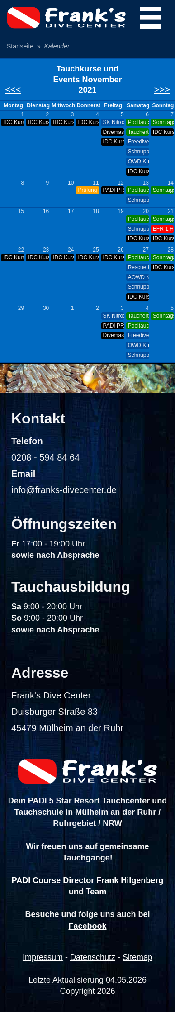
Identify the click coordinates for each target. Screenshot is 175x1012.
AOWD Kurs (138, 277)
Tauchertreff (138, 132)
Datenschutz (92, 957)
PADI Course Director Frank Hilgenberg (88, 880)
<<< (13, 90)
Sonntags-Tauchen (163, 122)
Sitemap (137, 957)
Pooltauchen (138, 122)
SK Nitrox (113, 122)
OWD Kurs (138, 161)
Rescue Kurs (138, 267)
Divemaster (113, 132)
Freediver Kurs (138, 141)
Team (96, 891)
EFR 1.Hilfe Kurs (163, 229)
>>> (162, 90)
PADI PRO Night (113, 190)
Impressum (43, 957)
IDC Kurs (13, 122)
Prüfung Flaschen (88, 190)
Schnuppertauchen (138, 151)
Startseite (20, 46)
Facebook (87, 926)
